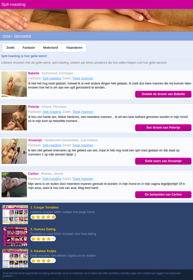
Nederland (50, 47)
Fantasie (29, 47)
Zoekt (10, 47)
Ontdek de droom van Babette (163, 94)
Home (7, 36)
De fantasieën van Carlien (163, 194)
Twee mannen (83, 78)
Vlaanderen (74, 47)
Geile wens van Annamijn (163, 161)
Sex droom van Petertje (163, 127)
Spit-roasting (22, 36)
